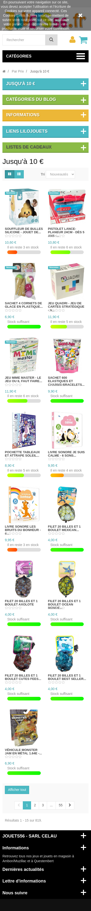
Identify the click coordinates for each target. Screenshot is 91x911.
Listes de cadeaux (28, 147)
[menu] (72, 39)
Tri (43, 174)
